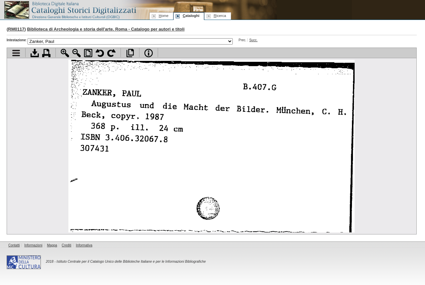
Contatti (14, 245)
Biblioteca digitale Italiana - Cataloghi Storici (69, 9)
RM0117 (16, 29)
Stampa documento (46, 53)
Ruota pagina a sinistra (100, 53)
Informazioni (33, 245)
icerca (219, 16)
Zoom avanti (65, 53)
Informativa (84, 245)
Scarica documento (35, 53)
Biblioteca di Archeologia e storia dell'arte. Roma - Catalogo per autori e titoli (105, 29)
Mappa (52, 245)
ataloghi (191, 16)
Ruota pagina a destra (111, 53)
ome (163, 16)
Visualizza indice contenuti (16, 53)
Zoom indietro (76, 53)
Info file (148, 53)
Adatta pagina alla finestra (88, 53)
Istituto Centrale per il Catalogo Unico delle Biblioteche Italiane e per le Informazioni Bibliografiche (131, 261)
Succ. (253, 40)
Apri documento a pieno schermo (130, 53)
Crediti (66, 245)
